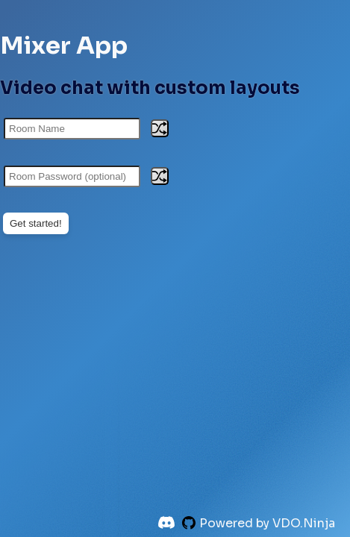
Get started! (36, 223)
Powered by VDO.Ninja (267, 523)
